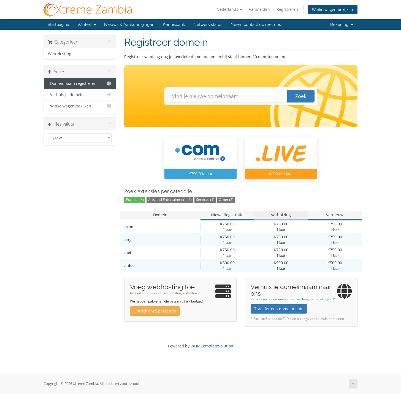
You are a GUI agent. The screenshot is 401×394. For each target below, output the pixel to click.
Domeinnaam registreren (80, 83)
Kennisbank (174, 24)
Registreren (287, 9)
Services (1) (205, 199)
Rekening (341, 24)
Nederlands (229, 9)
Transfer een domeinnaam (279, 308)
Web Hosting (59, 53)
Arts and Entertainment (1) (170, 199)
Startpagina (58, 24)
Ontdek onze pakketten (155, 311)
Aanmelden (259, 9)
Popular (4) (135, 199)
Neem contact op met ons (256, 24)
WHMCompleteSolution (212, 346)
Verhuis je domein (80, 94)
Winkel (86, 24)
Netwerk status (207, 24)
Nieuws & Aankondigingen (129, 24)
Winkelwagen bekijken (332, 9)
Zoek (300, 96)
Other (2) (226, 199)
